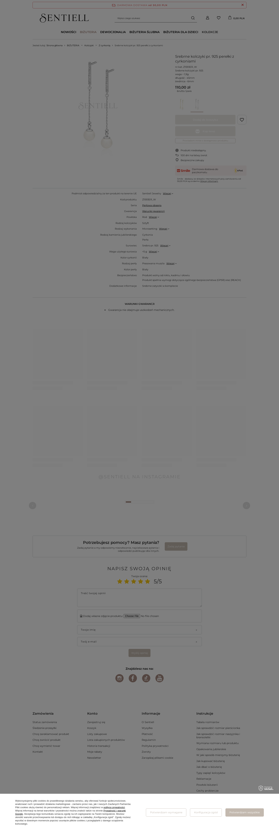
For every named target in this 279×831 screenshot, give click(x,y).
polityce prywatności (114, 807)
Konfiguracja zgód (206, 812)
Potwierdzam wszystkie (244, 812)
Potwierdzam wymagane (166, 812)
